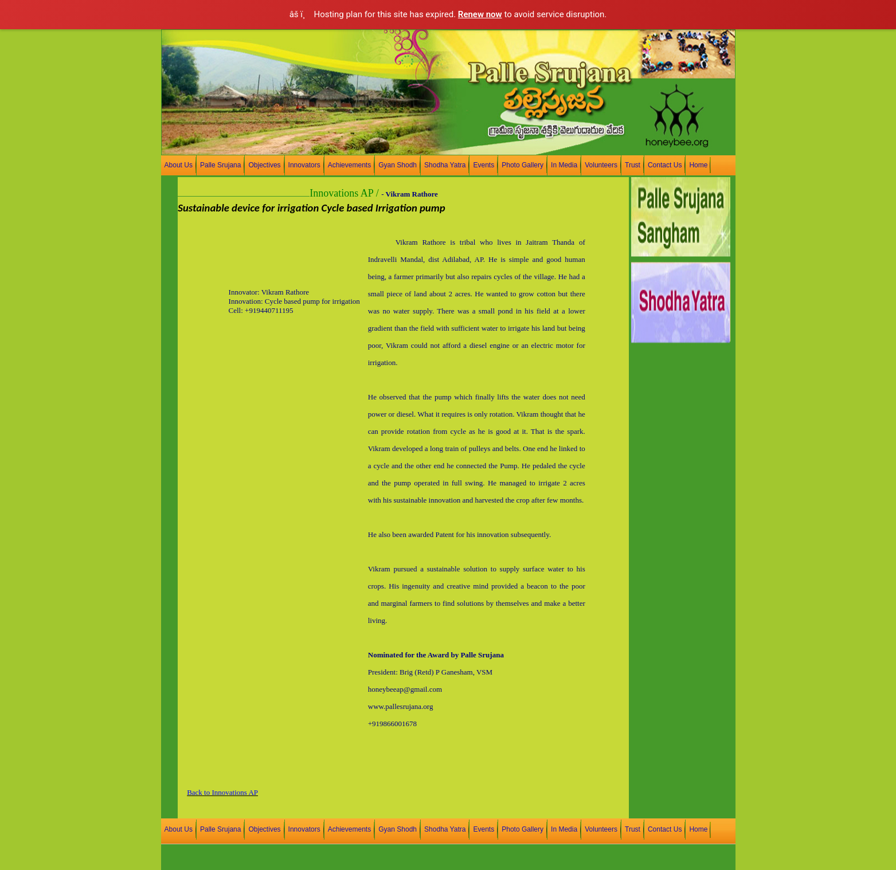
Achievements (349, 165)
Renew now (480, 14)
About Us (179, 165)
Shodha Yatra (444, 165)
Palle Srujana (220, 165)
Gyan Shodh (397, 165)
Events (483, 165)
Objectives (264, 165)
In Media (564, 165)
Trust (632, 165)
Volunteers (601, 165)
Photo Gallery (522, 165)
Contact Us (665, 165)
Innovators (304, 165)
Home (698, 165)
